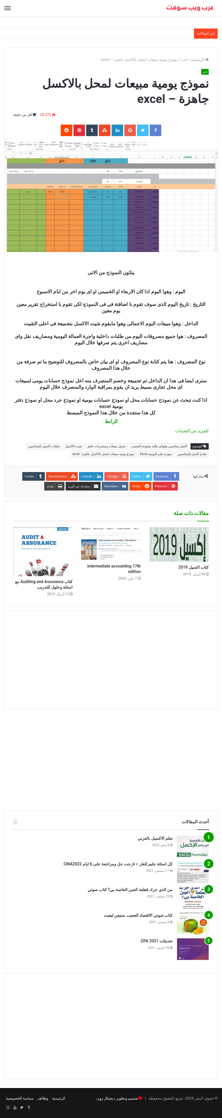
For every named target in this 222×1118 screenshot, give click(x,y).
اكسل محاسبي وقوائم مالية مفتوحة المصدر (159, 446)
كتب (184, 59)
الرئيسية (200, 59)
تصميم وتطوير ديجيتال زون (117, 1098)
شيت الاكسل (73, 446)
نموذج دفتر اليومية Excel (156, 454)
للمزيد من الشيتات (191, 430)
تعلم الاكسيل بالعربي (155, 838)
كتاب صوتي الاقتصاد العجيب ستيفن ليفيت (138, 915)
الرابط (111, 421)
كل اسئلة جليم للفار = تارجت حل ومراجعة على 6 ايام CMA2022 (118, 864)
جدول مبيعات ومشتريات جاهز (106, 446)
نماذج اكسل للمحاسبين (192, 454)
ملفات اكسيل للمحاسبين (44, 446)
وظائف (42, 1098)
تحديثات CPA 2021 (157, 941)
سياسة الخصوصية (20, 1098)
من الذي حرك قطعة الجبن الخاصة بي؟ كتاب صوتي (130, 889)
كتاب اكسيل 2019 (193, 567)
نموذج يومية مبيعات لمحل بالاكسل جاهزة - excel (103, 454)
